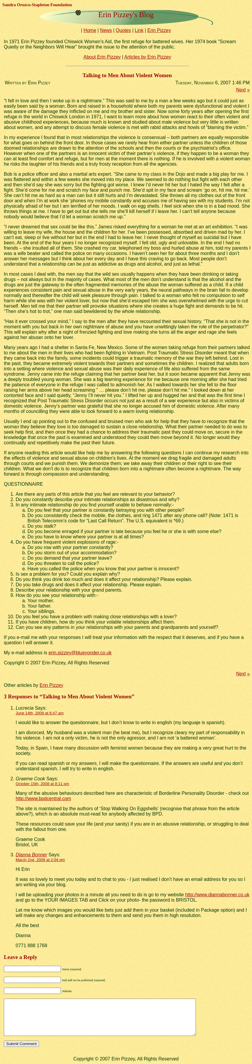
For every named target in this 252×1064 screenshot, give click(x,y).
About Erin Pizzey (102, 56)
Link (139, 30)
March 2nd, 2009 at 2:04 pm (40, 860)
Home (90, 30)
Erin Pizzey (159, 30)
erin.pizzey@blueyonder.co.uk (80, 652)
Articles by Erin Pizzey (147, 56)
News (106, 30)
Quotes (123, 30)
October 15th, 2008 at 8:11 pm (42, 784)
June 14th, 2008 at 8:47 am (40, 713)
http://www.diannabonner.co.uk (217, 894)
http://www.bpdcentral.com (43, 798)
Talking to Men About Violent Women (127, 75)
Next (241, 89)
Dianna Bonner (31, 854)
